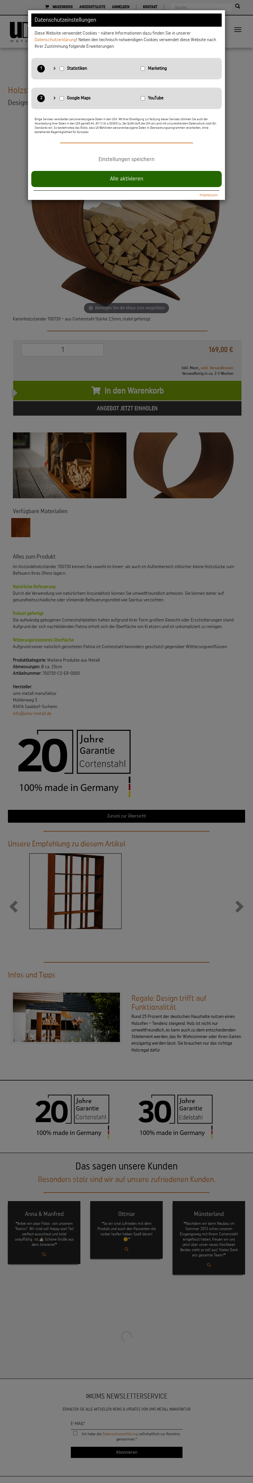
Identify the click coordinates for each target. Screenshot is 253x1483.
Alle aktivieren (126, 178)
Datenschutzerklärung (55, 40)
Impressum (209, 195)
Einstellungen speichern (126, 159)
